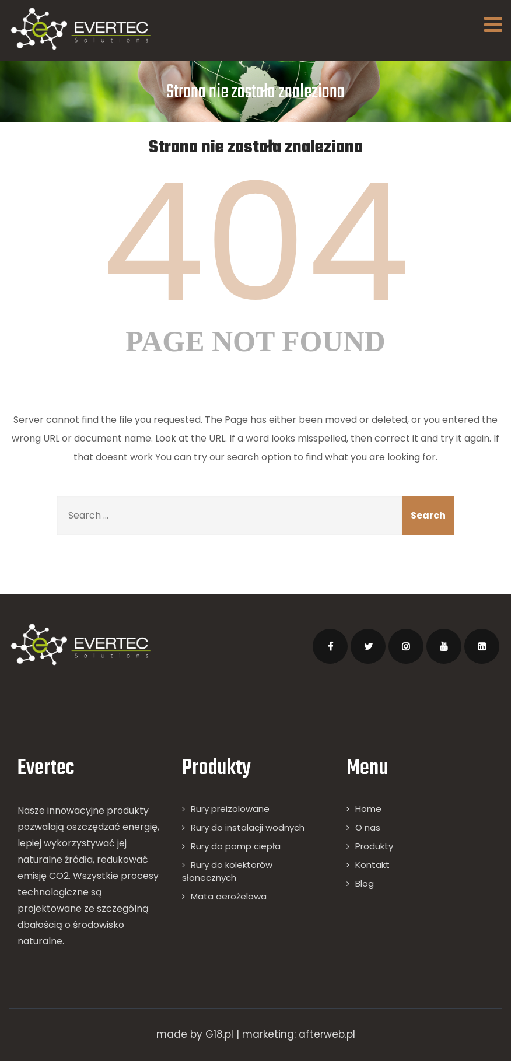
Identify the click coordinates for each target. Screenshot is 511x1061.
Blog (364, 883)
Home (368, 809)
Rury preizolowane (230, 809)
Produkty (374, 846)
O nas (367, 827)
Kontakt (372, 865)
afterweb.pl (327, 1034)
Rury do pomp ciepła (236, 846)
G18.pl (219, 1034)
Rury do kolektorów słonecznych (227, 871)
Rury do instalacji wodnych (247, 827)
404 (256, 242)
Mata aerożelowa (229, 896)
